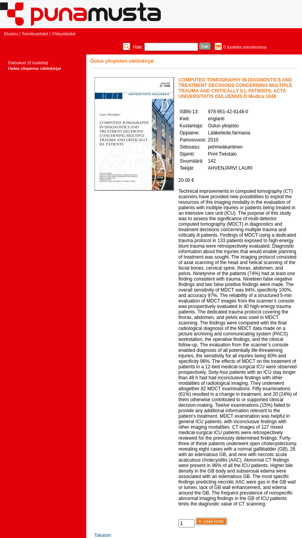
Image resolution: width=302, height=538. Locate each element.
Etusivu (11, 33)
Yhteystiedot (64, 33)
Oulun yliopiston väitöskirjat (34, 68)
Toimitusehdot (35, 33)
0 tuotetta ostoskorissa (244, 47)
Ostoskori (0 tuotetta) (28, 62)
